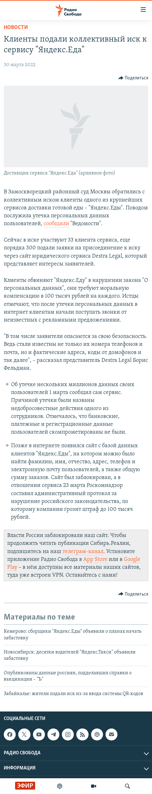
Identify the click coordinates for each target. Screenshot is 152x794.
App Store (96, 560)
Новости (16, 28)
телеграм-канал (82, 552)
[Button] (133, 78)
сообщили (56, 224)
